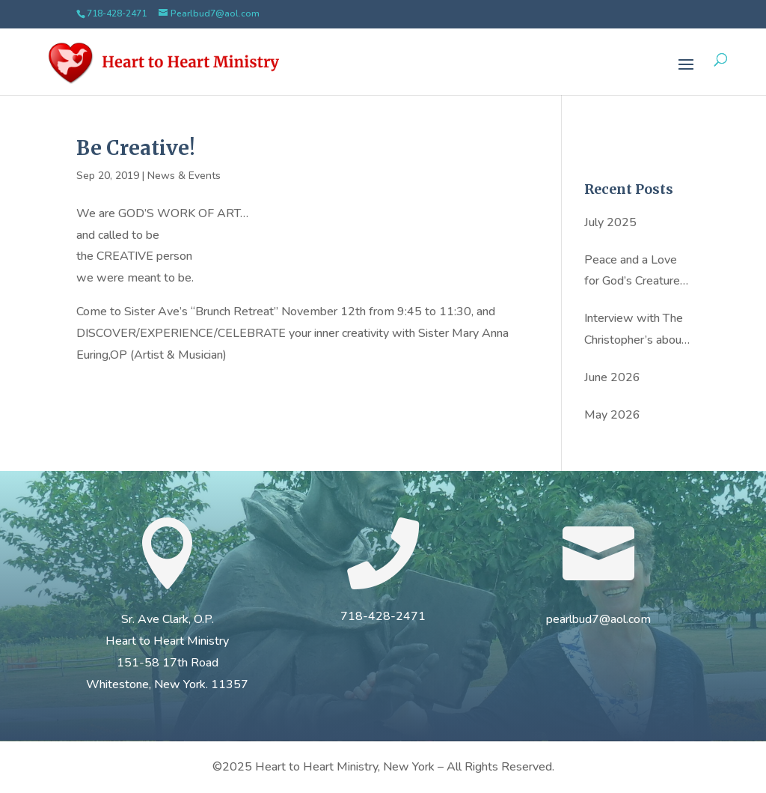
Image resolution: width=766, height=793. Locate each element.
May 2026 (612, 415)
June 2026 (612, 377)
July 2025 (610, 222)
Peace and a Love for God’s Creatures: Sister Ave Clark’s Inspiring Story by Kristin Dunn (636, 272)
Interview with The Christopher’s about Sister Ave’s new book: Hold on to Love (635, 330)
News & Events (184, 175)
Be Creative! (135, 148)
